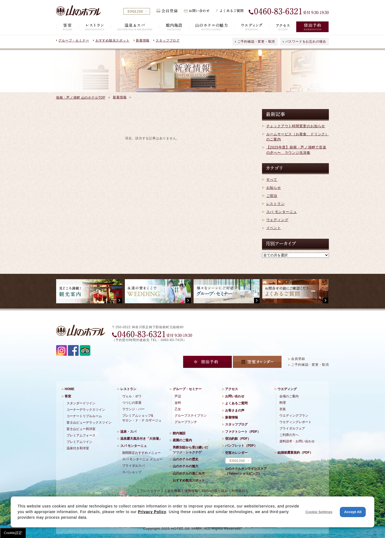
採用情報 (191, 491)
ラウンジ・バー (133, 409)
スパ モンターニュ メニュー (142, 459)
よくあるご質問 (236, 403)
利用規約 (238, 491)
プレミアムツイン (79, 442)
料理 (282, 403)
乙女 (178, 409)
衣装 (282, 409)
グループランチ (186, 422)
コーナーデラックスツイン (86, 410)
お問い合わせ (234, 396)
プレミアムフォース (81, 435)
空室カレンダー (236, 453)
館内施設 (179, 433)
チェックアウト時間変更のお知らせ (295, 126)
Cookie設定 (13, 533)
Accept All (352, 512)
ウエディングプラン (293, 415)
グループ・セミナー (73, 40)
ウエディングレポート (295, 422)
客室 (68, 396)
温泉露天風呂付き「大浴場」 (141, 438)
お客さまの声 (234, 410)
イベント (273, 228)
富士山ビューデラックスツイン (89, 422)
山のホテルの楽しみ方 (189, 473)
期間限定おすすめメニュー (141, 453)
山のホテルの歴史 (185, 459)
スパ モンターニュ (281, 212)
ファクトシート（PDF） (242, 432)
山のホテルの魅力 (185, 466)
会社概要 (174, 491)
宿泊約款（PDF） (238, 438)
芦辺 (178, 396)
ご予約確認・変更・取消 (256, 41)
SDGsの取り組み (215, 491)
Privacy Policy (152, 512)
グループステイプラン (191, 415)
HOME (69, 389)
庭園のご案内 (182, 440)
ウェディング (277, 220)
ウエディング (287, 389)
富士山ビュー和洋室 (81, 429)
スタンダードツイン (81, 403)
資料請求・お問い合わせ (297, 441)
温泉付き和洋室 (78, 448)
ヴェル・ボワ (131, 396)
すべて (271, 180)
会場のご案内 (289, 396)
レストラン (275, 204)
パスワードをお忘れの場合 (305, 41)
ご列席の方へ (289, 435)
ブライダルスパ (133, 466)
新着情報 (142, 40)
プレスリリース (152, 491)
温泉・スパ (128, 432)
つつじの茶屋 (131, 403)
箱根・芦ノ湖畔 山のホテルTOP (80, 97)
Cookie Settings (319, 512)
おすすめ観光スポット (112, 40)
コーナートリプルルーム (84, 416)
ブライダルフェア (292, 428)
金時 (178, 403)
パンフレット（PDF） (241, 445)
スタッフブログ (167, 40)
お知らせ (273, 188)
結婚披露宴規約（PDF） (295, 452)
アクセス (231, 389)
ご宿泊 (271, 196)
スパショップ (131, 472)
